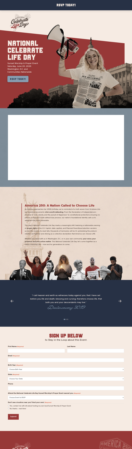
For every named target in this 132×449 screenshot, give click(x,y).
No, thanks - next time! (18, 409)
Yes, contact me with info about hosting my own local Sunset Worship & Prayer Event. (40, 406)
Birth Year (15, 365)
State (13, 374)
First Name (16, 346)
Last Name (71, 346)
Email (13, 356)
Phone (10, 384)
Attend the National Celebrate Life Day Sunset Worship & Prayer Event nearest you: (44, 393)
